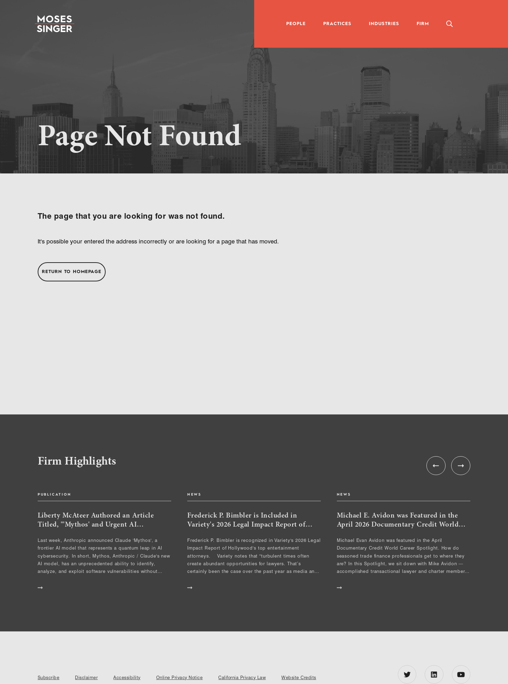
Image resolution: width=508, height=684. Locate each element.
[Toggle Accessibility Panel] (477, 24)
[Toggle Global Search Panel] (449, 24)
